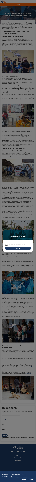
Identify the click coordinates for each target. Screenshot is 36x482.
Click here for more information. (8, 476)
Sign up (18, 248)
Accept (31, 479)
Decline (24, 479)
